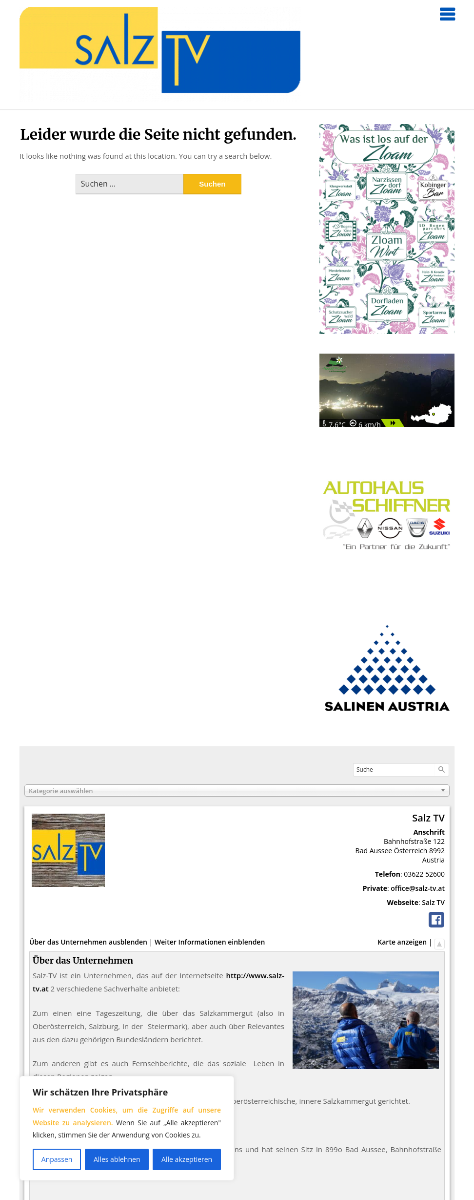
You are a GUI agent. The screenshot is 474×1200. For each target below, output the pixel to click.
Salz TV (433, 902)
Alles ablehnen (117, 1159)
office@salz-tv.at (418, 888)
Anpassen (57, 1159)
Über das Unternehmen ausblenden (88, 942)
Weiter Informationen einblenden (210, 942)
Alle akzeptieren (186, 1159)
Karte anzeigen (402, 942)
